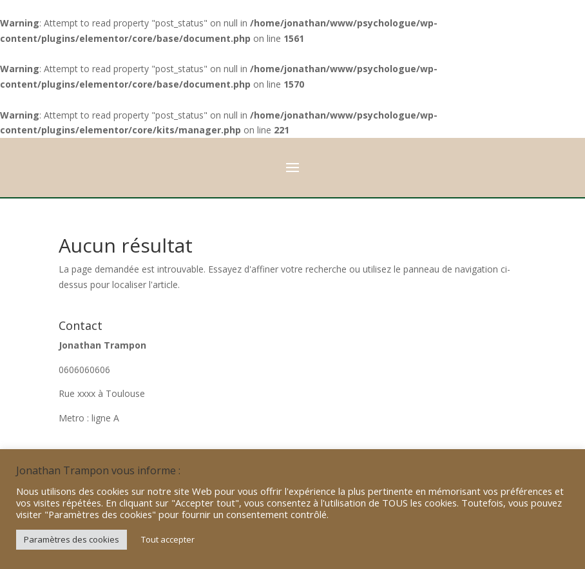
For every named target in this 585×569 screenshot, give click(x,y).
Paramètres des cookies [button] (71, 539)
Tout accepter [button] (168, 539)
